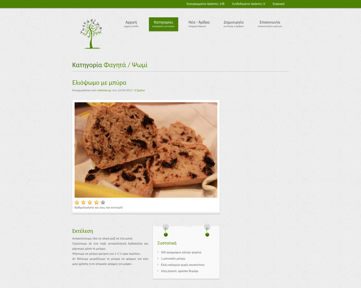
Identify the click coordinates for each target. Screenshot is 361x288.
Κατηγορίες (163, 22)
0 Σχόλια (139, 90)
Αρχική (131, 22)
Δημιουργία (234, 22)
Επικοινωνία (270, 22)
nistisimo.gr (104, 90)
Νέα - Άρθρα (199, 22)
